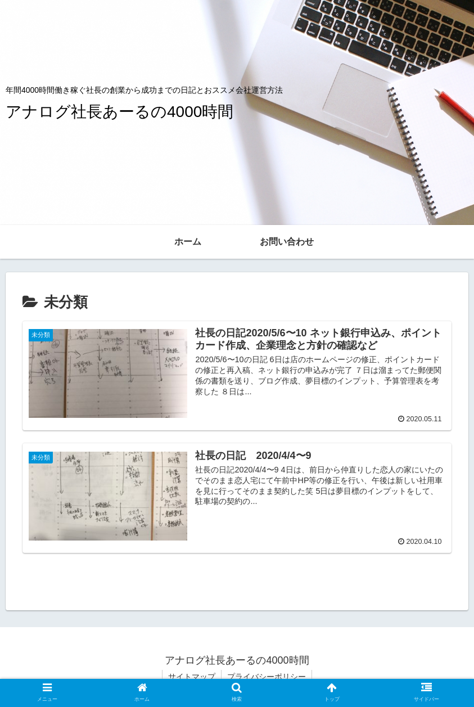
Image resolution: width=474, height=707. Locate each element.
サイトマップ (191, 676)
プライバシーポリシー (266, 676)
